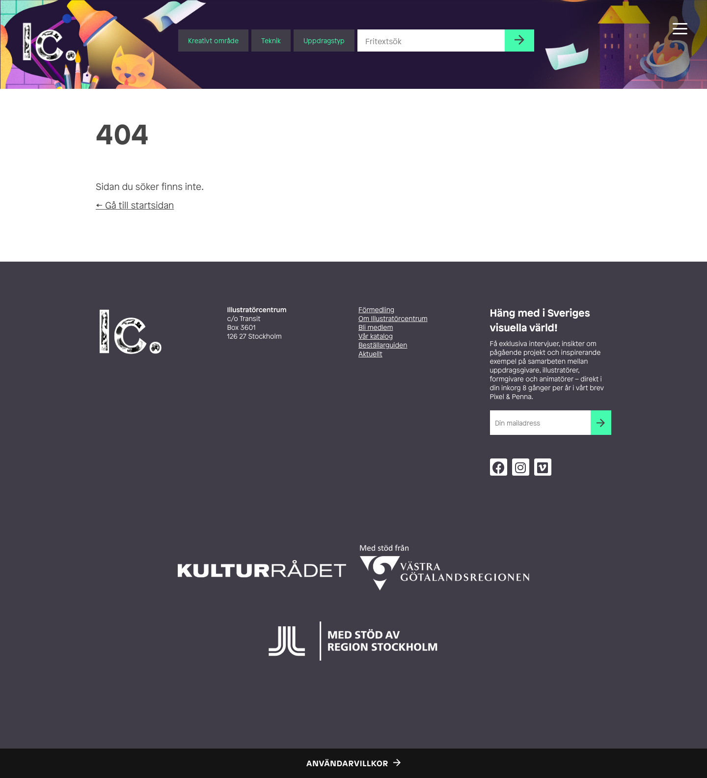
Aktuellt (370, 354)
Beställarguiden (382, 345)
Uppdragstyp (324, 40)
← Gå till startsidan (135, 205)
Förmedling (376, 310)
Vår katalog (375, 336)
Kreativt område (213, 40)
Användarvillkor (347, 763)
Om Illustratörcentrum (393, 318)
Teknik (271, 40)
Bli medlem (375, 327)
